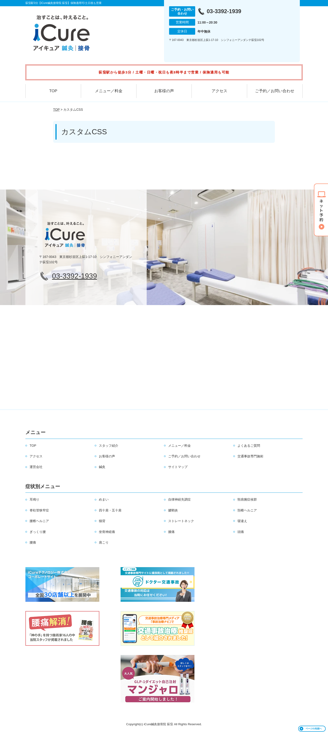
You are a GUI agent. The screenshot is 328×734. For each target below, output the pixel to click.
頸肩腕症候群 (247, 499)
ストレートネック (181, 521)
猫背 (102, 521)
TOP (53, 91)
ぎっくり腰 (38, 532)
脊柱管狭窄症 (39, 510)
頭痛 (240, 532)
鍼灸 (102, 467)
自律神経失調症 (179, 499)
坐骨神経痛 (107, 532)
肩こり (104, 542)
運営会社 (36, 467)
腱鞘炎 (173, 510)
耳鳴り (34, 499)
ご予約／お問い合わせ (274, 91)
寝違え (242, 521)
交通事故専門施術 (250, 456)
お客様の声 (164, 91)
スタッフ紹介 (108, 445)
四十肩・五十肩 (110, 510)
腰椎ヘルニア (39, 521)
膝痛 (171, 532)
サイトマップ (178, 467)
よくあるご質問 (248, 445)
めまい (104, 499)
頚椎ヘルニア (247, 510)
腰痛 (33, 542)
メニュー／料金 (108, 91)
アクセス (219, 91)
